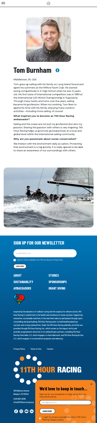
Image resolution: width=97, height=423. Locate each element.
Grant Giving (57, 288)
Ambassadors (22, 288)
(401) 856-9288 (19, 398)
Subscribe (20, 266)
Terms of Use (35, 348)
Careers (50, 348)
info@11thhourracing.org (23, 402)
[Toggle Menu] (3, 3)
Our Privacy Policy (57, 260)
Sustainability (23, 282)
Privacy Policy (19, 348)
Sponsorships (58, 282)
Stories (54, 275)
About (17, 275)
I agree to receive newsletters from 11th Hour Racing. (38, 260)
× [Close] (91, 384)
